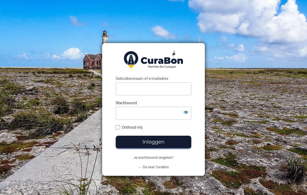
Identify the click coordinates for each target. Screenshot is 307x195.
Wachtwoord (126, 103)
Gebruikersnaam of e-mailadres (142, 78)
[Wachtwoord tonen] (186, 112)
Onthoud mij (132, 127)
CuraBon (153, 59)
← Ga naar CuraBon (153, 167)
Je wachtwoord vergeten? (153, 157)
